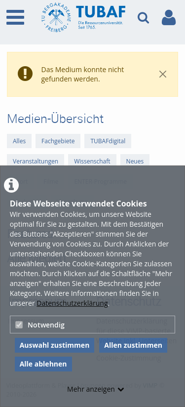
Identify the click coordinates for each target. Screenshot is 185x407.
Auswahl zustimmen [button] (55, 345)
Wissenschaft (92, 161)
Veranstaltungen (35, 161)
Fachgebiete (57, 141)
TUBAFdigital (107, 141)
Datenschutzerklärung (72, 303)
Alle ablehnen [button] (43, 363)
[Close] (162, 74)
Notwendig (40, 324)
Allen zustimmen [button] (133, 345)
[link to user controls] (169, 17)
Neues (135, 161)
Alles (19, 141)
